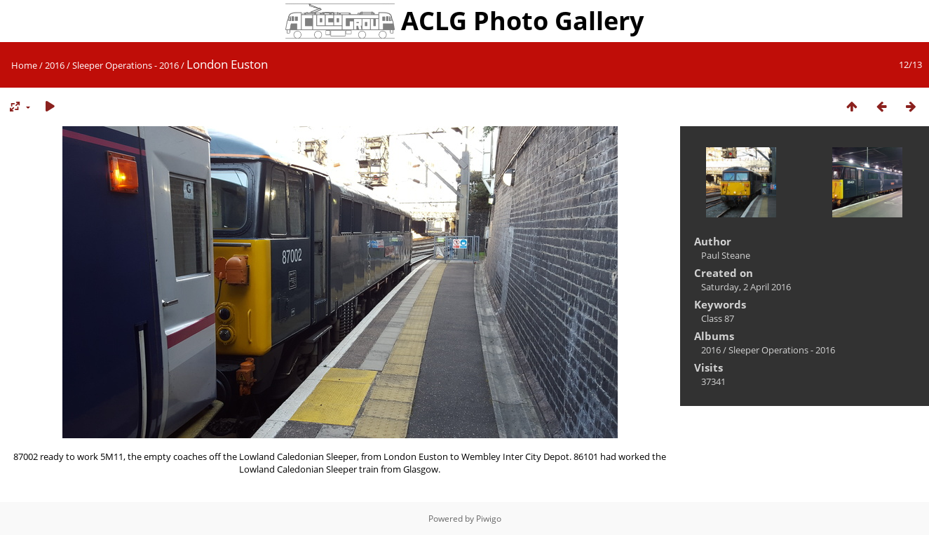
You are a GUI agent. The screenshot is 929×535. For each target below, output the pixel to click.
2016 (55, 65)
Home (24, 65)
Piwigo (488, 518)
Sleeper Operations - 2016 (125, 65)
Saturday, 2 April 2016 (746, 286)
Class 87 (717, 318)
